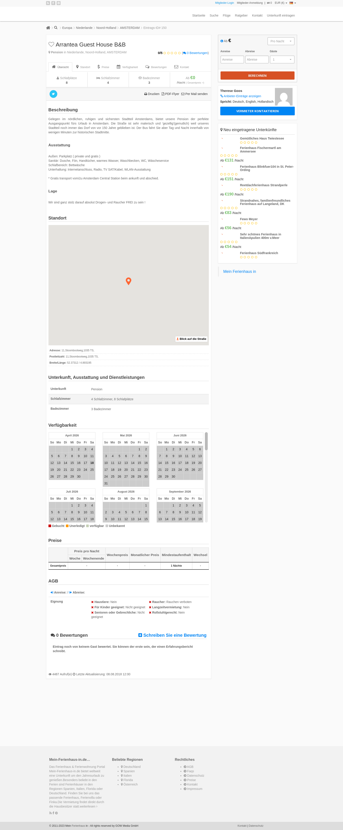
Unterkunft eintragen (281, 15)
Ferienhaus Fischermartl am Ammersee (260, 149)
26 (52, 476)
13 (59, 463)
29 (72, 476)
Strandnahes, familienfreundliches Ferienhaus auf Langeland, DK (265, 202)
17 (85, 463)
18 (113, 469)
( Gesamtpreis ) (195, 82)
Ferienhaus (78, 825)
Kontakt (257, 15)
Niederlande (84, 28)
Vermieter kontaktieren (257, 111)
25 (92, 469)
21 (65, 469)
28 (65, 476)
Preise (190, 780)
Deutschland (131, 767)
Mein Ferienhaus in (239, 271)
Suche (214, 15)
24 (85, 469)
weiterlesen (88, 806)
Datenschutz (194, 775)
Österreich (129, 784)
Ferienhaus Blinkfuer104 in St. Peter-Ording (267, 168)
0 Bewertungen (195, 53)
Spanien (128, 771)
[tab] (60, 67)
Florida (127, 780)
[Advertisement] (128, 713)
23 (79, 469)
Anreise (225, 51)
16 (79, 463)
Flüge (227, 15)
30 (79, 476)
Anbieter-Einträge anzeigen (240, 96)
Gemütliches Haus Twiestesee (262, 138)
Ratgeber (241, 15)
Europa (67, 28)
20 (59, 469)
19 (52, 469)
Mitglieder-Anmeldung (250, 2)
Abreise (250, 51)
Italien (126, 775)
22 (72, 469)
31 (106, 483)
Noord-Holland (106, 28)
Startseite (198, 15)
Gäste (273, 51)
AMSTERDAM (129, 28)
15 (72, 463)
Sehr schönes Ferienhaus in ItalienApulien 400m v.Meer (260, 236)
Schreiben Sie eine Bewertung (172, 635)
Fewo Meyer (249, 219)
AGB (189, 767)
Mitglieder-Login (224, 2)
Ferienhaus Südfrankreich (259, 253)
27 (59, 476)
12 (52, 463)
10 (85, 456)
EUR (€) (281, 2)
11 (92, 456)
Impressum (193, 789)
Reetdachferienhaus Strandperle (264, 185)
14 (65, 463)
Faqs (189, 771)
